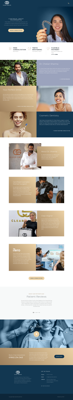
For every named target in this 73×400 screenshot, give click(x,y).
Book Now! (59, 356)
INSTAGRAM (45, 386)
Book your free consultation (61, 130)
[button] (33, 312)
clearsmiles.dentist (18, 396)
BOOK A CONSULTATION (16, 30)
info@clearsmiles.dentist (52, 377)
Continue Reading (65, 79)
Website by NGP (60, 396)
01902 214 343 (49, 374)
